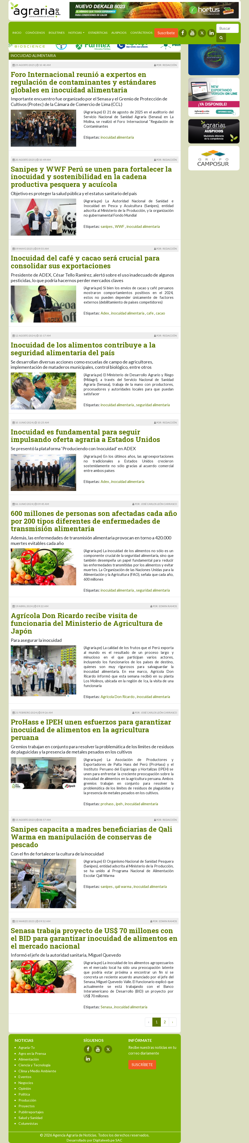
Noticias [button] (75, 32)
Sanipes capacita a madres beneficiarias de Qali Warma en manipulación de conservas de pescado (91, 836)
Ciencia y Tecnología (34, 1065)
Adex (105, 313)
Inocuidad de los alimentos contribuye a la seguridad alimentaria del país (83, 348)
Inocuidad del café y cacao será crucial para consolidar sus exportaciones (85, 261)
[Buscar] (227, 28)
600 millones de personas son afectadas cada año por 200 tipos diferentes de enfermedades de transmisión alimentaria (94, 521)
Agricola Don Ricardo (118, 697)
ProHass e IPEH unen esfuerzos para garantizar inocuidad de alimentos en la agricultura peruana (91, 729)
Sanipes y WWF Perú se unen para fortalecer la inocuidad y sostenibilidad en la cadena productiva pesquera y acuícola (91, 176)
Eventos (24, 1077)
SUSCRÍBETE (142, 1065)
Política (24, 1094)
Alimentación (28, 1059)
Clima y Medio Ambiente (37, 1071)
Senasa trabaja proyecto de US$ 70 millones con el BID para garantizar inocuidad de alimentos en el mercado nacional (94, 938)
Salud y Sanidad (30, 1118)
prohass (107, 804)
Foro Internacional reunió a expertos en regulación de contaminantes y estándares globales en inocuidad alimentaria (83, 82)
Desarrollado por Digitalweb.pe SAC (94, 1140)
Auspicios (118, 32)
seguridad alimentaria (153, 405)
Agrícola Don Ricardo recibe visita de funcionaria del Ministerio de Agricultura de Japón (87, 623)
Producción (27, 1100)
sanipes (107, 226)
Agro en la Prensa (32, 1053)
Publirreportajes (31, 1112)
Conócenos (35, 32)
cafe (150, 313)
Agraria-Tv (26, 1047)
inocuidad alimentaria (117, 137)
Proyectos (26, 1106)
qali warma (123, 886)
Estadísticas (97, 32)
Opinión (24, 1088)
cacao (160, 313)
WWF (119, 226)
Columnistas (28, 1123)
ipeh (119, 804)
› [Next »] (172, 1022)
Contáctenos (141, 32)
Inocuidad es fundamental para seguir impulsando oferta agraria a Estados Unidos (85, 435)
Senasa (106, 1007)
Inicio (17, 32)
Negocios (25, 1083)
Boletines (56, 32)
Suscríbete (166, 33)
